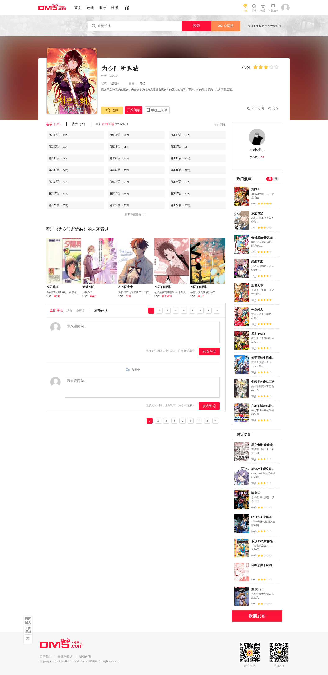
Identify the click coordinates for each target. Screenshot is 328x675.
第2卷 (57, 296)
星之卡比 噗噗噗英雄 (264, 444)
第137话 (180, 146)
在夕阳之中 (125, 287)
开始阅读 (133, 110)
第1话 (201, 296)
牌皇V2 (256, 493)
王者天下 (257, 285)
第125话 (181, 193)
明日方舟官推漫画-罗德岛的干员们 (273, 517)
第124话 (59, 205)
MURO (113, 75)
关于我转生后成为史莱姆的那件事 (273, 357)
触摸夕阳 (88, 287)
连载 (54, 124)
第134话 (181, 158)
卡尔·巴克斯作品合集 (264, 541)
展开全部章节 (133, 214)
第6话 (93, 296)
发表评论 (209, 351)
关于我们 (45, 656)
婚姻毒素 (257, 261)
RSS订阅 (257, 108)
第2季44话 (108, 124)
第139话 (59, 146)
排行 (102, 8)
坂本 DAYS (258, 333)
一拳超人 (257, 309)
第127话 (59, 193)
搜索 (196, 26)
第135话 (120, 158)
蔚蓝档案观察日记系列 (266, 469)
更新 (90, 8)
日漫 (114, 8)
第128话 (181, 181)
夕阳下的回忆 (163, 287)
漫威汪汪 (257, 589)
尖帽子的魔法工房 (263, 381)
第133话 (59, 170)
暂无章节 (167, 296)
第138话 (119, 146)
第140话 (181, 134)
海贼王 (255, 189)
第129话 (120, 181)
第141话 (120, 134)
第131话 (181, 170)
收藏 (112, 110)
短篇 (128, 296)
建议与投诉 (65, 656)
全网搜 (226, 26)
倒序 (223, 124)
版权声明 (85, 656)
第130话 (59, 181)
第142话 (60, 134)
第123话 (120, 205)
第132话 (120, 170)
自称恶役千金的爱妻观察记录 (270, 565)
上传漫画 (28, 630)
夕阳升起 (52, 287)
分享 (275, 108)
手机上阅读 (159, 110)
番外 (79, 124)
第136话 (58, 158)
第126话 (120, 193)
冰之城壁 (257, 213)
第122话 (181, 205)
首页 (78, 8)
